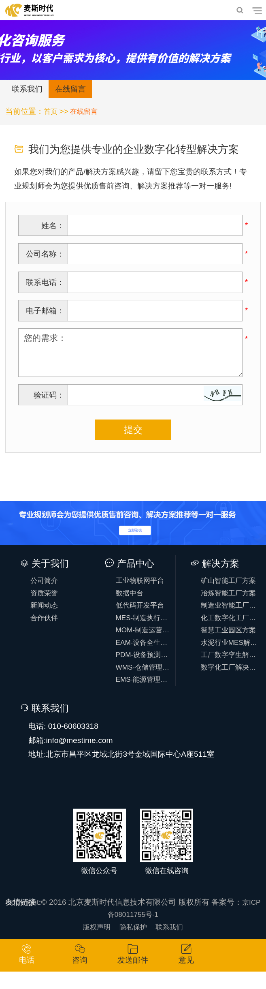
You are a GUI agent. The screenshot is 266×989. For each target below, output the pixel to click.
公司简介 (47, 583)
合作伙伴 (47, 625)
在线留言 (78, 90)
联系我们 (30, 90)
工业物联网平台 (144, 583)
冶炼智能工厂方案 (229, 597)
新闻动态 (47, 611)
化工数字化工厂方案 (229, 625)
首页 (51, 113)
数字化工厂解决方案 (229, 681)
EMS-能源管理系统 (144, 695)
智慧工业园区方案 (229, 639)
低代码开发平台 (144, 611)
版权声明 (93, 943)
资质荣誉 (47, 597)
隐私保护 (133, 943)
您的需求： (130, 355)
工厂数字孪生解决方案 (229, 667)
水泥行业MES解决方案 (229, 653)
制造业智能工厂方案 (229, 611)
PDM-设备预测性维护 (144, 667)
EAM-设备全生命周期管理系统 (144, 653)
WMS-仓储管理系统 (144, 681)
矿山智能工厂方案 (229, 583)
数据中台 (132, 597)
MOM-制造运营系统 (144, 639)
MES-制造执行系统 (144, 625)
